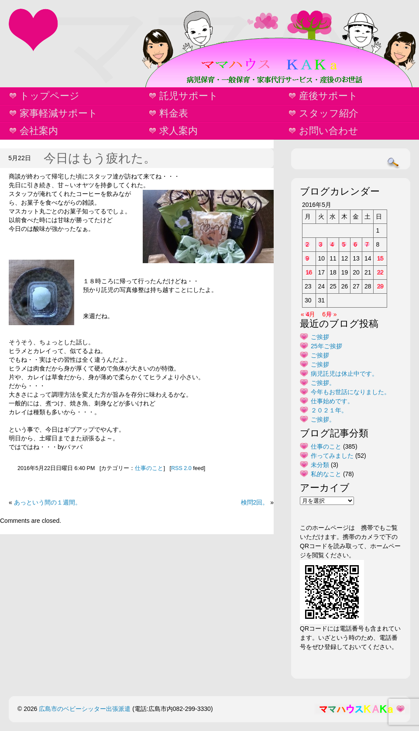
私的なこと (326, 473)
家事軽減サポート (59, 113)
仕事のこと (149, 468)
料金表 (173, 113)
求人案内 (178, 130)
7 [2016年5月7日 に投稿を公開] (367, 244)
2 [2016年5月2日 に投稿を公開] (307, 244)
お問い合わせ (328, 130)
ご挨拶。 (323, 382)
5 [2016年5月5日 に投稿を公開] (344, 244)
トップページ (49, 95)
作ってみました (332, 455)
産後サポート (328, 95)
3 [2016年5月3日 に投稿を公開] (321, 244)
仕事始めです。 (332, 401)
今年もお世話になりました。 (350, 391)
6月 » (329, 314)
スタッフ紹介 (328, 113)
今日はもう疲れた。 (100, 158)
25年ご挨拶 (326, 346)
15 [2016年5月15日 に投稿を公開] (380, 258)
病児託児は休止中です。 (344, 373)
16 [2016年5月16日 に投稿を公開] (309, 272)
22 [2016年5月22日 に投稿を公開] (380, 272)
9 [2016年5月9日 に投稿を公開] (307, 258)
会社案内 (39, 130)
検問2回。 (255, 502)
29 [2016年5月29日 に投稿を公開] (380, 286)
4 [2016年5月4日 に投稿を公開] (332, 244)
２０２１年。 (329, 410)
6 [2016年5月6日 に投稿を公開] (355, 244)
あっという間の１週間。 (47, 502)
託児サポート (188, 95)
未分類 (320, 464)
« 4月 (308, 314)
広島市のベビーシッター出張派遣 (85, 708)
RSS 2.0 (181, 468)
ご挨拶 (320, 336)
